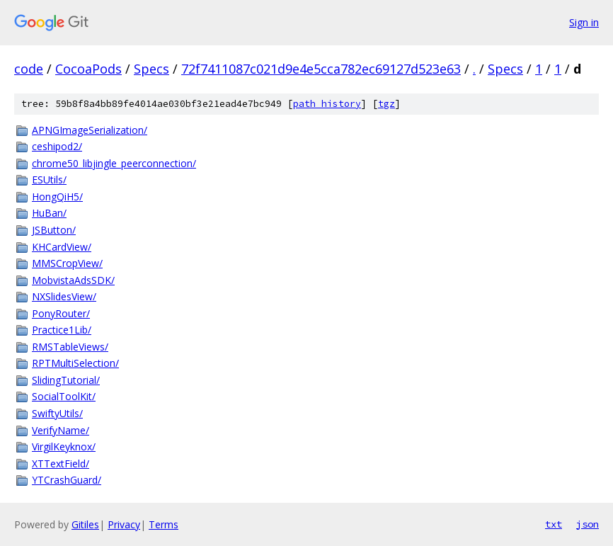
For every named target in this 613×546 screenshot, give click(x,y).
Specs (151, 68)
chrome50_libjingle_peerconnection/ (114, 163)
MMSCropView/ (67, 263)
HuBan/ (49, 213)
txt (553, 524)
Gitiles (85, 524)
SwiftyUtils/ (57, 413)
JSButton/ (54, 230)
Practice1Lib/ (61, 329)
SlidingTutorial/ (66, 380)
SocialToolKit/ (64, 396)
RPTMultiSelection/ (75, 363)
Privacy (124, 524)
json (587, 524)
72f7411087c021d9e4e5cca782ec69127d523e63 (321, 68)
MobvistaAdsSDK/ (73, 280)
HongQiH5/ (57, 196)
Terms (163, 524)
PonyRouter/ (61, 313)
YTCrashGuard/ (66, 480)
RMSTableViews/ (70, 346)
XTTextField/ (60, 463)
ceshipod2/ (57, 146)
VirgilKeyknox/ (64, 446)
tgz (386, 104)
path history (327, 104)
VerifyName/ (60, 430)
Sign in (584, 22)
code (28, 68)
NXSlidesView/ (64, 296)
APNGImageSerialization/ (89, 130)
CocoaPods (88, 68)
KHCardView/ (61, 247)
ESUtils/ (49, 179)
